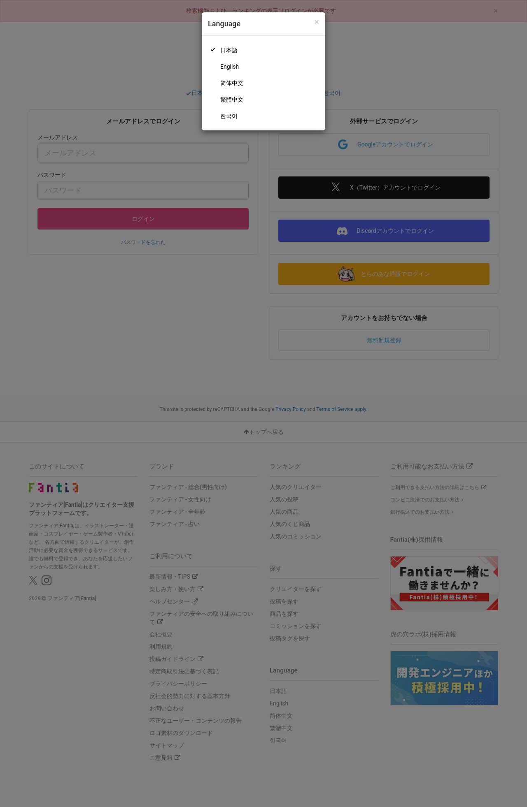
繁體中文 (231, 99)
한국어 (229, 116)
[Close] (317, 22)
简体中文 (231, 83)
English (229, 66)
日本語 (229, 50)
